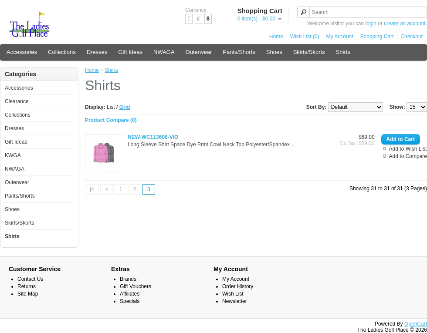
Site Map (27, 294)
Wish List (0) (304, 37)
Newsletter (234, 301)
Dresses (97, 52)
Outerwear (199, 52)
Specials (129, 301)
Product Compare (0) (111, 120)
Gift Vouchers (135, 286)
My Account (339, 37)
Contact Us (30, 279)
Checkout (411, 37)
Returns (26, 286)
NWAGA (164, 52)
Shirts (343, 52)
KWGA (13, 155)
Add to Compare (408, 156)
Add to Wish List (408, 149)
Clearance (17, 101)
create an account (404, 23)
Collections (62, 52)
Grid (124, 107)
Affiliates (129, 294)
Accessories (22, 52)
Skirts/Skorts (309, 52)
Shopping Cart (377, 37)
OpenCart (415, 324)
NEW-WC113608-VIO (153, 137)
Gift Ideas (130, 52)
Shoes (274, 52)
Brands (128, 279)
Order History (237, 286)
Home (276, 37)
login (371, 23)
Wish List (233, 294)
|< (92, 189)
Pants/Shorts (239, 52)
